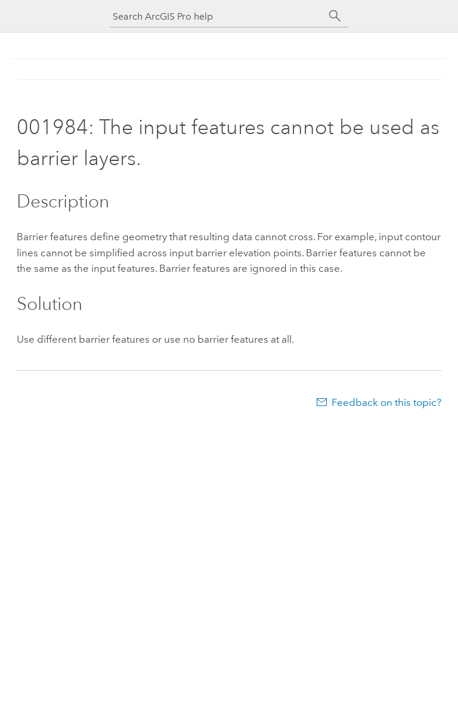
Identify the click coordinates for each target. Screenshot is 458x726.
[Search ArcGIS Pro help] (217, 16)
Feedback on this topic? (386, 402)
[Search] (335, 16)
